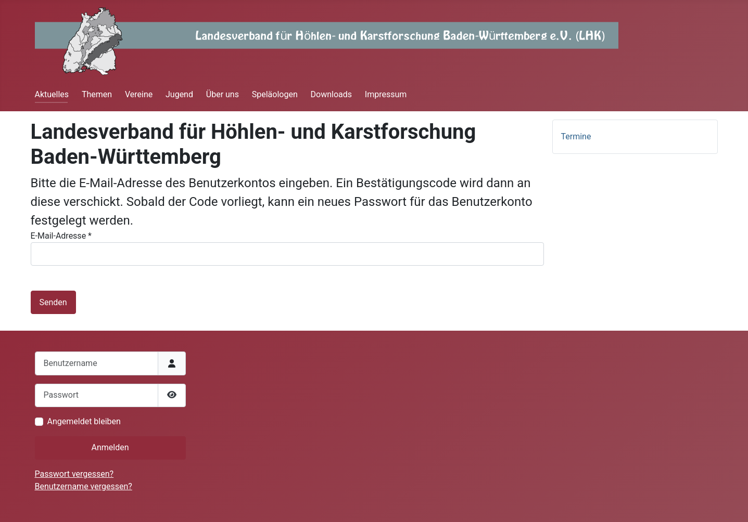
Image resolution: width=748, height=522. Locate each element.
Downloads (331, 94)
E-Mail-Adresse (61, 236)
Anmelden (110, 447)
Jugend (179, 94)
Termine (576, 136)
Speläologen (275, 94)
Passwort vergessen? (74, 474)
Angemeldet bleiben (84, 421)
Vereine (139, 94)
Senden (53, 302)
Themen (97, 94)
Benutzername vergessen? (83, 486)
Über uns (222, 94)
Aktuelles (52, 94)
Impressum (386, 94)
